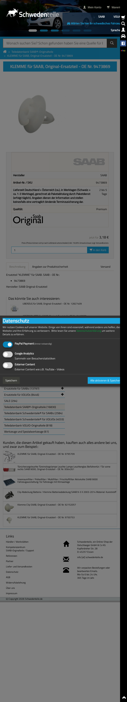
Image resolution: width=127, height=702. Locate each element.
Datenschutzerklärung (88, 330)
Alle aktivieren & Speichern (106, 380)
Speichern (11, 380)
